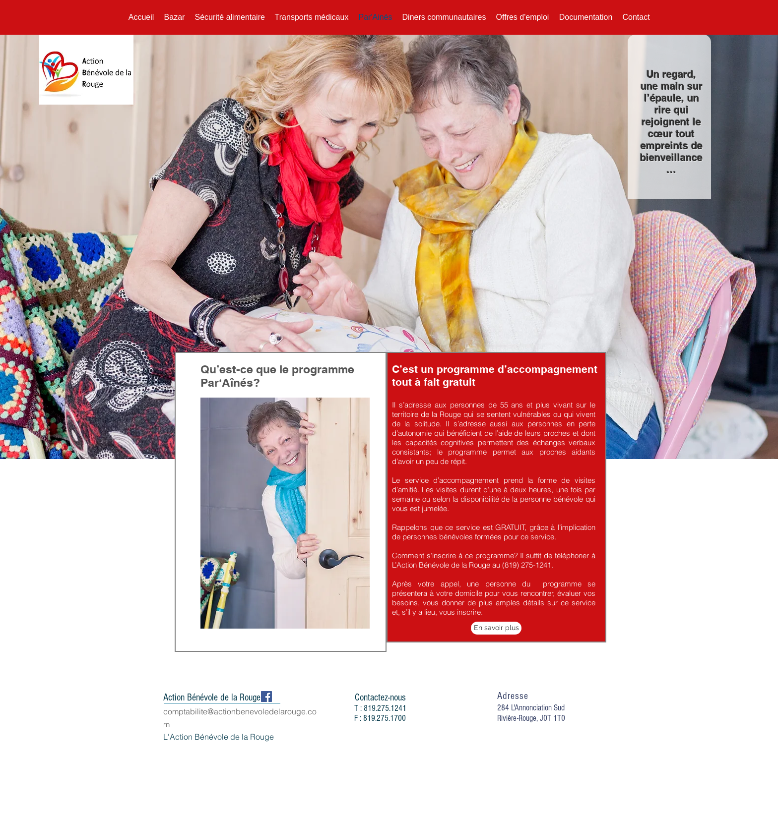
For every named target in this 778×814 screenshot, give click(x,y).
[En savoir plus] (496, 628)
